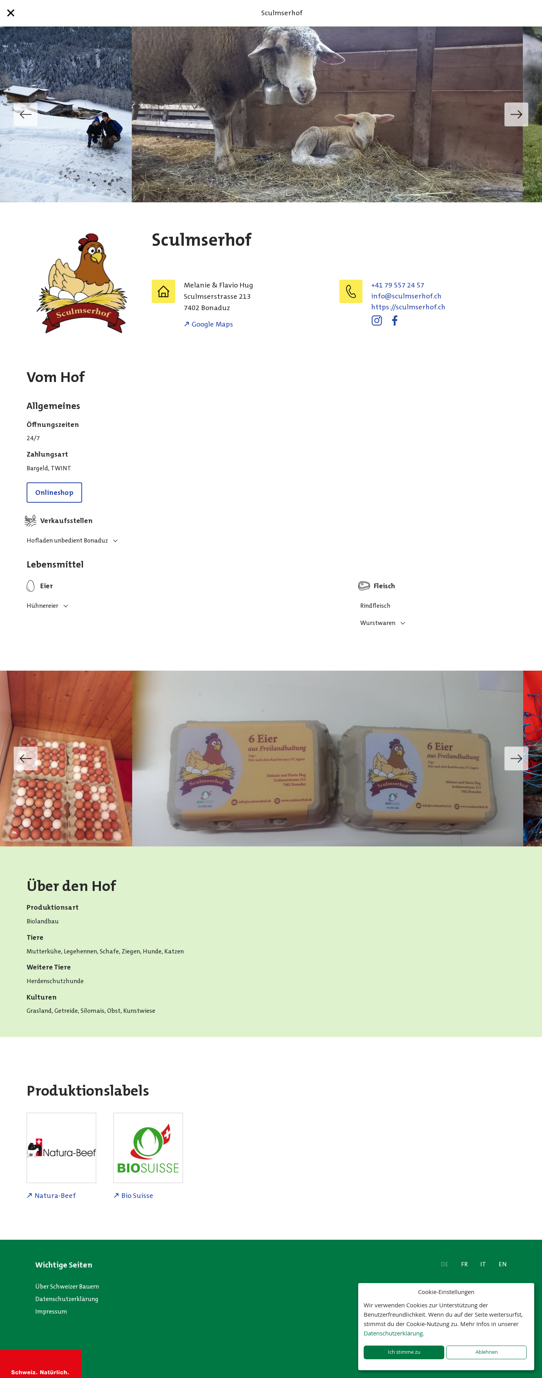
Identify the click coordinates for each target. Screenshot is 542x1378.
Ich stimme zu (404, 1352)
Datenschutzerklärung (67, 1299)
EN (503, 1264)
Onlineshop (54, 492)
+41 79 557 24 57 (397, 285)
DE (445, 1264)
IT (483, 1264)
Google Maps (212, 324)
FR (464, 1264)
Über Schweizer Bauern (67, 1286)
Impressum (51, 1311)
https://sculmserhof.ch (408, 307)
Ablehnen (487, 1352)
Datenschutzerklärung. (394, 1333)
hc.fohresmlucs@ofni (406, 296)
